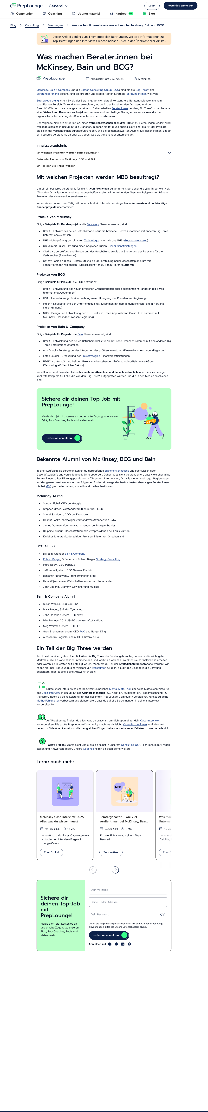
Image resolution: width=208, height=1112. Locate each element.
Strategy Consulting (108, 559)
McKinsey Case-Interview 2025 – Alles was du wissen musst (63, 819)
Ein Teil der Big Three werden (56, 166)
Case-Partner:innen (135, 724)
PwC (82, 631)
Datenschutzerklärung (134, 926)
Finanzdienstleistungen (122, 246)
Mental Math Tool (120, 688)
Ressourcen (99, 667)
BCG (116, 89)
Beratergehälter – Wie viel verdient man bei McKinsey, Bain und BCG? (122, 819)
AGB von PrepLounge (151, 923)
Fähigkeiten (52, 700)
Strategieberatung (48, 100)
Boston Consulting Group (96, 89)
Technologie (91, 240)
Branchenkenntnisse (117, 470)
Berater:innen (120, 108)
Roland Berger (51, 559)
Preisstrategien (91, 355)
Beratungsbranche (48, 93)
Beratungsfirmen (136, 93)
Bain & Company (59, 89)
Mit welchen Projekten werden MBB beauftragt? (68, 153)
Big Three (142, 89)
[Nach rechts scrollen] (115, 869)
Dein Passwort (100, 914)
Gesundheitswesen (135, 240)
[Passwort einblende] (162, 914)
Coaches (88, 748)
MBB (48, 486)
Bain (80, 334)
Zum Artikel (51, 852)
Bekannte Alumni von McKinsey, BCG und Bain (67, 159)
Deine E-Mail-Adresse (104, 902)
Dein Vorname (99, 889)
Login (152, 6)
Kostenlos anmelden (181, 6)
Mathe (40, 700)
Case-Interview (51, 692)
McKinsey (42, 89)
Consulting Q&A (130, 744)
